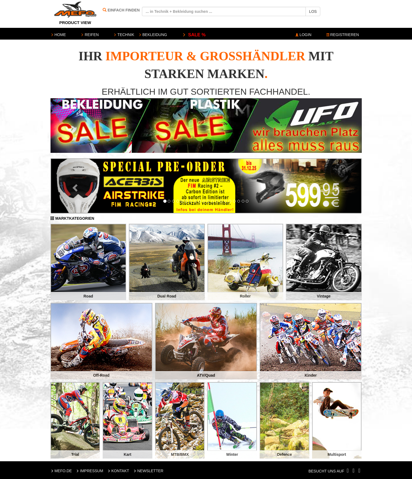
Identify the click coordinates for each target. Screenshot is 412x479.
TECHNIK (123, 34)
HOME (58, 34)
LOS (313, 11)
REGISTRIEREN (342, 34)
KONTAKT (118, 471)
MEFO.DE (61, 471)
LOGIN (303, 34)
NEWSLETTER (148, 471)
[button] (74, 186)
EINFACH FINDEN (124, 10)
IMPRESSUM (89, 471)
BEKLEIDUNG (152, 34)
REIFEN (90, 34)
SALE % (194, 34)
